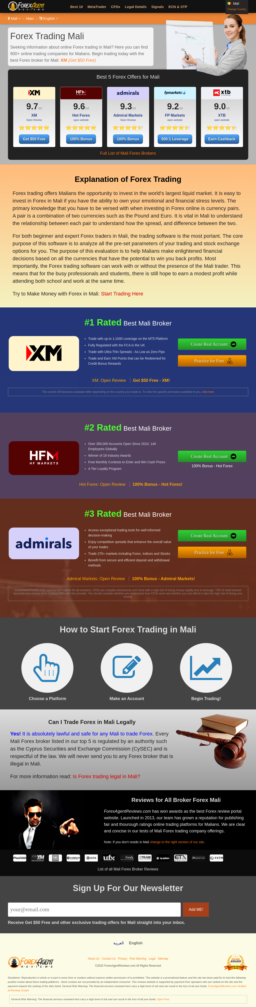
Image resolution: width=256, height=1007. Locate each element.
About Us (93, 958)
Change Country (236, 9)
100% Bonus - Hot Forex (234, 462)
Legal (152, 958)
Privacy (122, 958)
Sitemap (163, 958)
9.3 (126, 106)
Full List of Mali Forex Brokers (128, 153)
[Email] (94, 910)
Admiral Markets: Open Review (96, 600)
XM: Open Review (109, 402)
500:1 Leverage (175, 139)
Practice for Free (232, 357)
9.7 (32, 106)
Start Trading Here (102, 272)
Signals (157, 7)
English (48, 18)
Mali (14, 18)
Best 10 (76, 7)
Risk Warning (138, 958)
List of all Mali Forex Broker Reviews (128, 869)
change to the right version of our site (198, 834)
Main (30, 18)
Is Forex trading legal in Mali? (79, 766)
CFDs (115, 7)
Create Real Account (232, 347)
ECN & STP (177, 7)
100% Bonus (81, 139)
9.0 (220, 106)
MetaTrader (97, 7)
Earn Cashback (222, 139)
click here (208, 392)
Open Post (163, 999)
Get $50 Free (34, 139)
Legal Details (136, 7)
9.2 (173, 106)
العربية (118, 943)
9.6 (79, 106)
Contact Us (109, 958)
